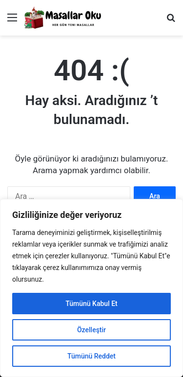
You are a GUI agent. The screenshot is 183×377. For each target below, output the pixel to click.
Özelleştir (91, 330)
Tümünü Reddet (91, 356)
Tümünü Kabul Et (91, 303)
